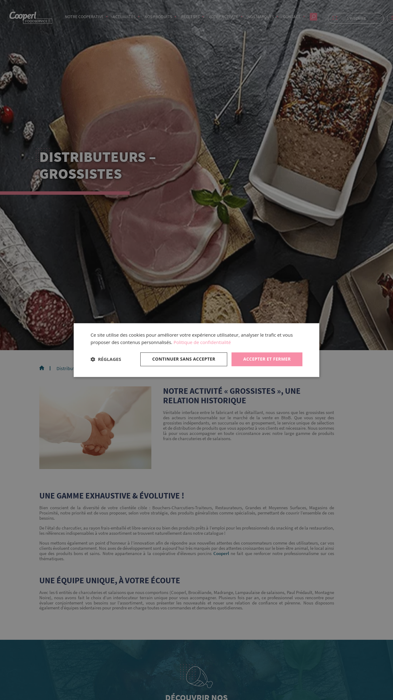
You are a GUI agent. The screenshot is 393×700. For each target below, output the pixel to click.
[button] (106, 359)
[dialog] (196, 350)
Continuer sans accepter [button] (184, 359)
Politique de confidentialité (202, 342)
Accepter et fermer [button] (267, 359)
